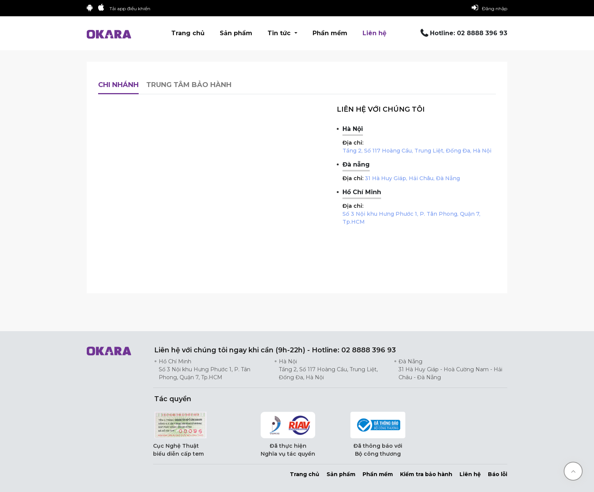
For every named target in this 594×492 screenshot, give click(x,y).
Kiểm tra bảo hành (426, 474)
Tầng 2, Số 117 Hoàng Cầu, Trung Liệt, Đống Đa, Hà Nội (416, 150)
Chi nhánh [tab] (118, 85)
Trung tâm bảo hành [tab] (188, 85)
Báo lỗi (497, 474)
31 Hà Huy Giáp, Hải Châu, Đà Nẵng (412, 178)
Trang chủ (188, 33)
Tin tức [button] (279, 33)
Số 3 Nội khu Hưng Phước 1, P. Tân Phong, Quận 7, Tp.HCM (411, 217)
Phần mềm (330, 33)
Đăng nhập (489, 7)
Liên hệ (374, 33)
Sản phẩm (236, 33)
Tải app (129, 8)
